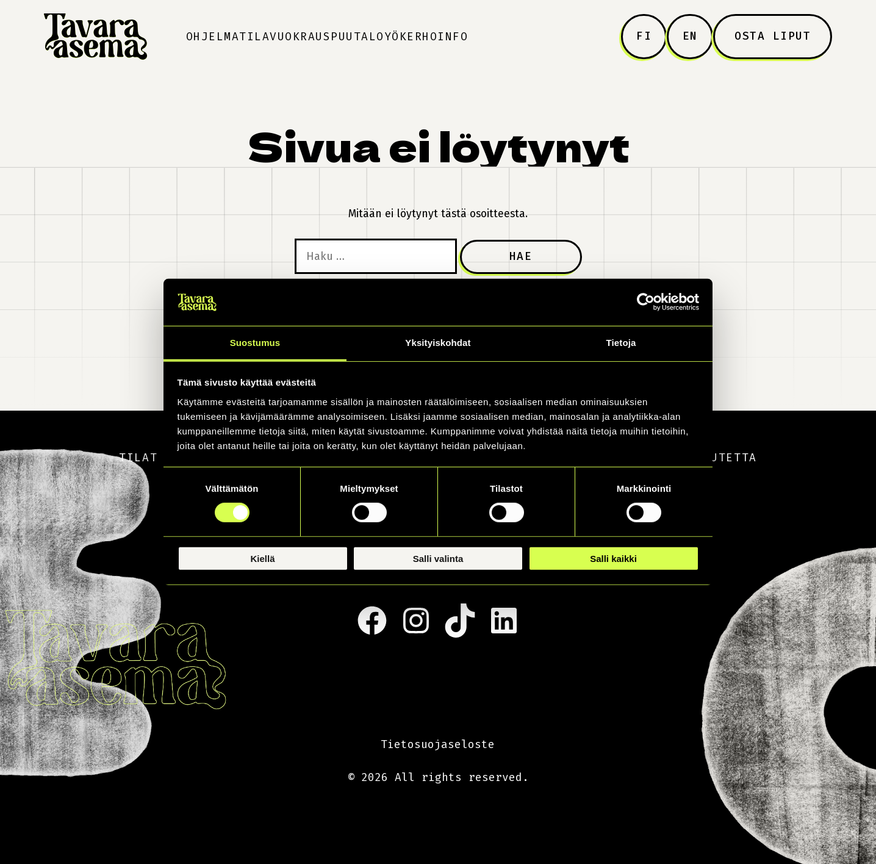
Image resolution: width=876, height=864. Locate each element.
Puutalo (357, 36)
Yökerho (411, 36)
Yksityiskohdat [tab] (437, 342)
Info (452, 36)
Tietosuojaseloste (438, 744)
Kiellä (262, 558)
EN (690, 36)
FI (644, 36)
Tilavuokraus (285, 36)
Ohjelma (213, 36)
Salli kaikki (613, 558)
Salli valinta (438, 558)
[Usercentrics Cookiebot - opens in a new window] (645, 302)
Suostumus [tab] (255, 342)
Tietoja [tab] (621, 342)
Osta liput (772, 36)
